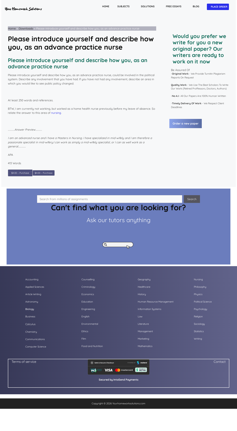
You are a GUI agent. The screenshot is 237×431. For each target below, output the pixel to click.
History (142, 294)
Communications (35, 339)
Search (192, 199)
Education (87, 301)
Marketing (143, 338)
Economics (87, 294)
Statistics (199, 331)
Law (140, 316)
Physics (198, 294)
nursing (56, 112)
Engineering (88, 309)
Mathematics (145, 346)
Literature (143, 323)
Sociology (199, 323)
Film (83, 338)
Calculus (30, 324)
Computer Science (35, 346)
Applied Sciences (34, 286)
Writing (198, 338)
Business (30, 316)
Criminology (88, 286)
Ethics (84, 331)
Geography (144, 279)
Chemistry (31, 331)
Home (12, 28)
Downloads (26, 28)
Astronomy (31, 301)
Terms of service (24, 362)
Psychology (200, 309)
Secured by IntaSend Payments (118, 379)
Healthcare (144, 286)
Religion (198, 316)
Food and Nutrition (92, 346)
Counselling (87, 279)
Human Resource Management (155, 301)
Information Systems (149, 309)
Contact (220, 362)
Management (145, 331)
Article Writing (33, 294)
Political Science (203, 301)
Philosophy (200, 286)
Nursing (198, 279)
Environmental (89, 323)
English (85, 316)
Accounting (31, 279)
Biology (29, 309)
